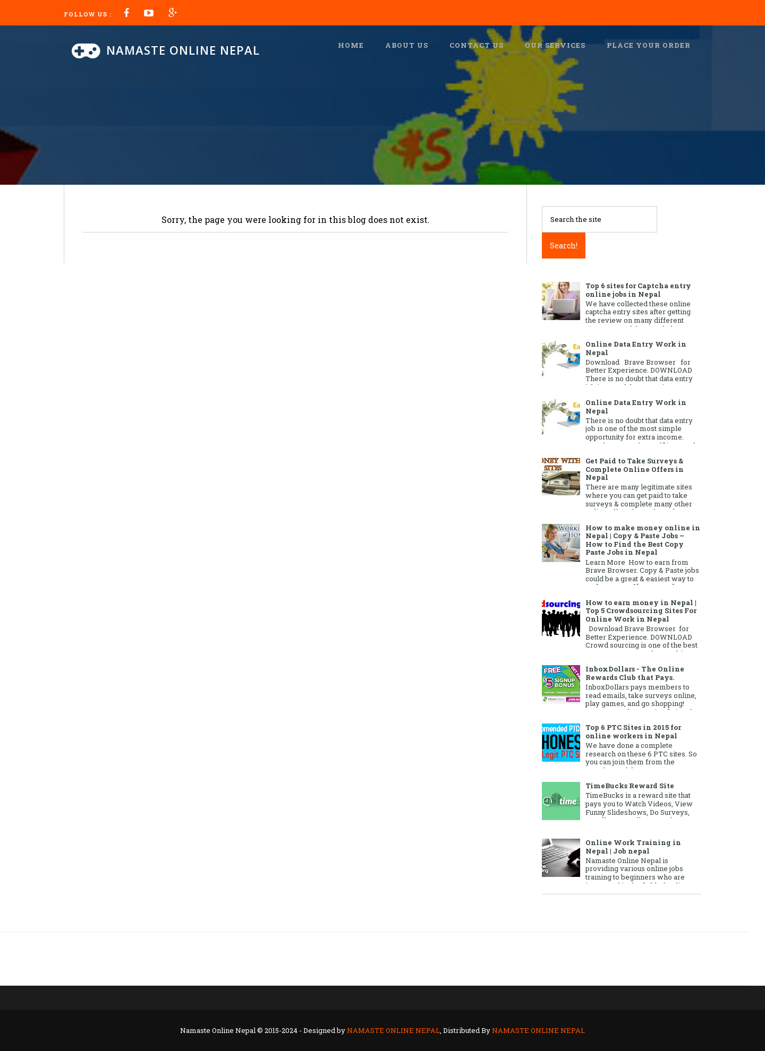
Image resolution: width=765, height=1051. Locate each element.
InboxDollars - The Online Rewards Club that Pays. (634, 673)
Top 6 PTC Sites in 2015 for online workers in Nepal (633, 731)
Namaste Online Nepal (183, 50)
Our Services (555, 45)
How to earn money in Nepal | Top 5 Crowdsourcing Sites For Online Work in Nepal (640, 611)
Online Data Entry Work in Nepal (635, 348)
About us (406, 45)
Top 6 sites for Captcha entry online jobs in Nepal (638, 290)
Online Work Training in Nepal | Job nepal (633, 847)
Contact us (476, 45)
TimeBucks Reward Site (629, 785)
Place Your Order (649, 45)
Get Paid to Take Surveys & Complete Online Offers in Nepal (634, 469)
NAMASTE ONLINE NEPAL (393, 1030)
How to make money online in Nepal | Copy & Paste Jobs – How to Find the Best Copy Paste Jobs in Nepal (642, 540)
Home (351, 45)
